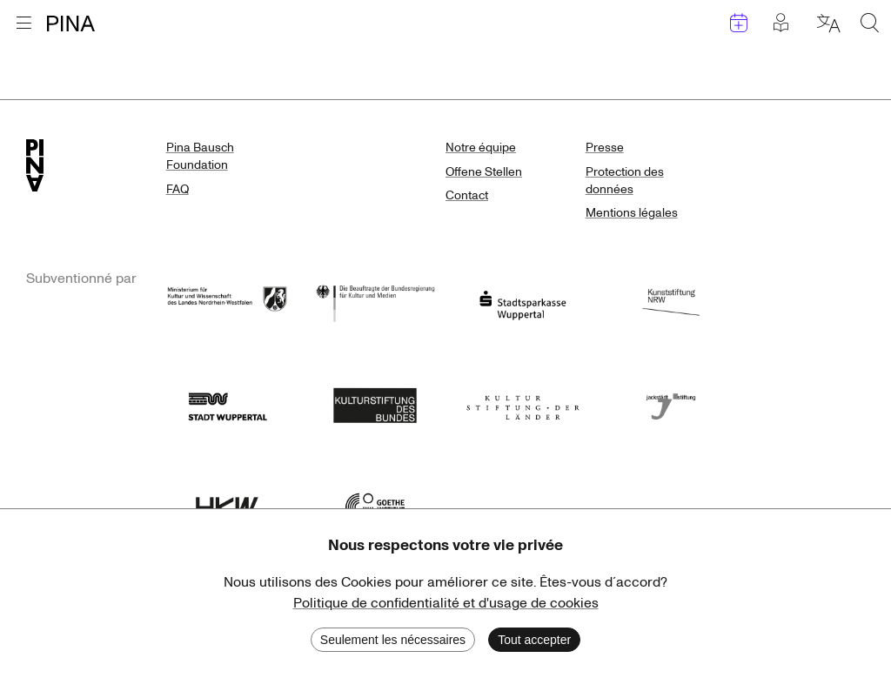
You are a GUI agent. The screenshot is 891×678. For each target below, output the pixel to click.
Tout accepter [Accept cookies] (534, 640)
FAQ (177, 189)
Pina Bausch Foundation (200, 156)
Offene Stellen (484, 172)
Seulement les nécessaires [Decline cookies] (393, 640)
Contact (467, 195)
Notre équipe (481, 147)
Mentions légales (632, 213)
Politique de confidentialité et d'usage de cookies (446, 603)
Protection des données (625, 181)
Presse (605, 147)
